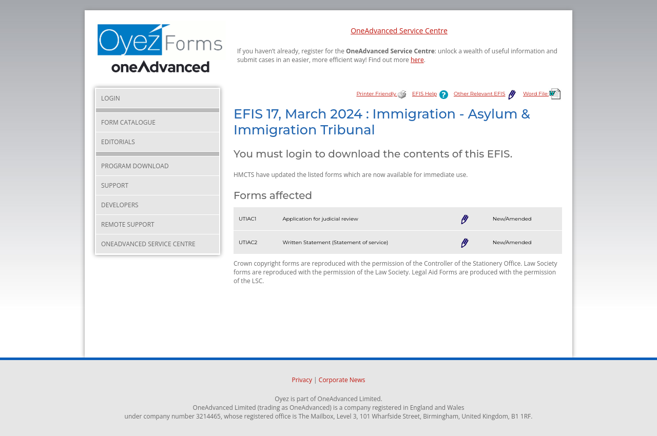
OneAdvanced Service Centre (399, 30)
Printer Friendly (381, 93)
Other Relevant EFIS (486, 93)
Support (114, 185)
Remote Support (127, 224)
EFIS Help (432, 93)
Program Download (135, 166)
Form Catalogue (128, 122)
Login (110, 98)
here (417, 59)
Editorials (118, 141)
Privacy (302, 379)
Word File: (542, 93)
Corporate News (342, 379)
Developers (120, 205)
